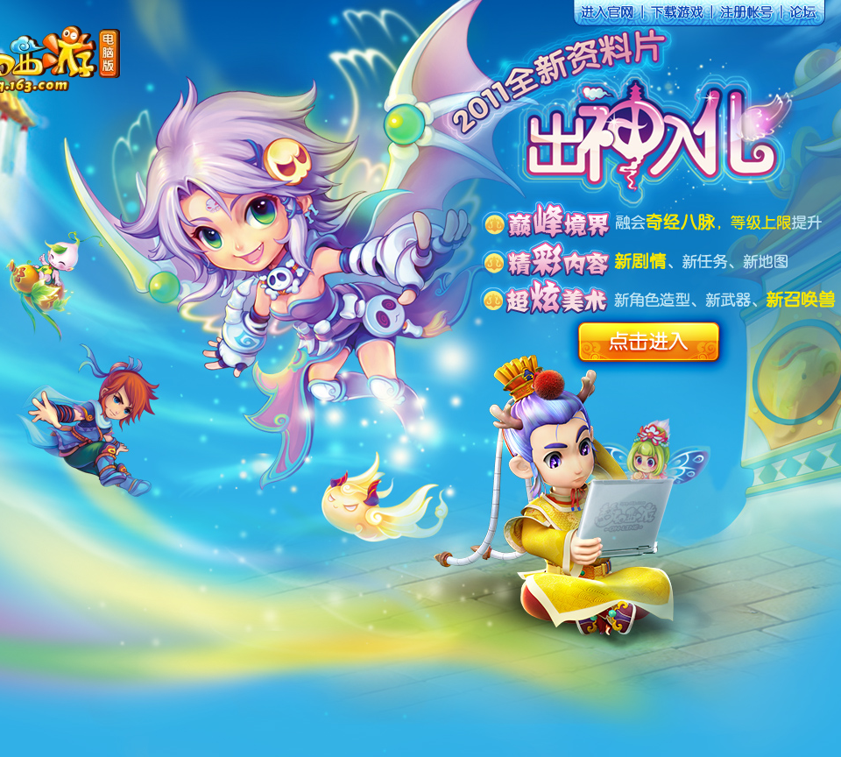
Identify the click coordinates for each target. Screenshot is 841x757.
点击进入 (646, 342)
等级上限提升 (776, 222)
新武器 (728, 301)
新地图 (767, 261)
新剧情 (641, 262)
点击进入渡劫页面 (667, 140)
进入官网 (607, 17)
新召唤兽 (801, 299)
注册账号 (747, 17)
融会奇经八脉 (666, 222)
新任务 (705, 262)
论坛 (804, 17)
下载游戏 (677, 17)
